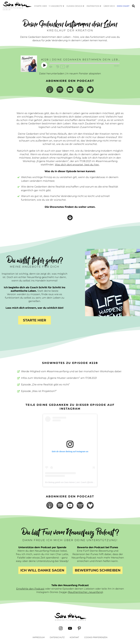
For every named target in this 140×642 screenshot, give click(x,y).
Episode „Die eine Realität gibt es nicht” (45, 384)
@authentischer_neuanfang (85, 592)
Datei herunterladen (51, 73)
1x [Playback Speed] (62, 67)
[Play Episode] (44, 65)
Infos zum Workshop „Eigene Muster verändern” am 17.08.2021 (59, 377)
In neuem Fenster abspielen (83, 73)
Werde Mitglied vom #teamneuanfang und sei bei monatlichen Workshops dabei (71, 371)
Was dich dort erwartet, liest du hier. (77, 164)
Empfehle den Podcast (30, 588)
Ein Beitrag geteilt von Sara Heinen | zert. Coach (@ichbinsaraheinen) (74, 482)
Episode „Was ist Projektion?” (39, 391)
